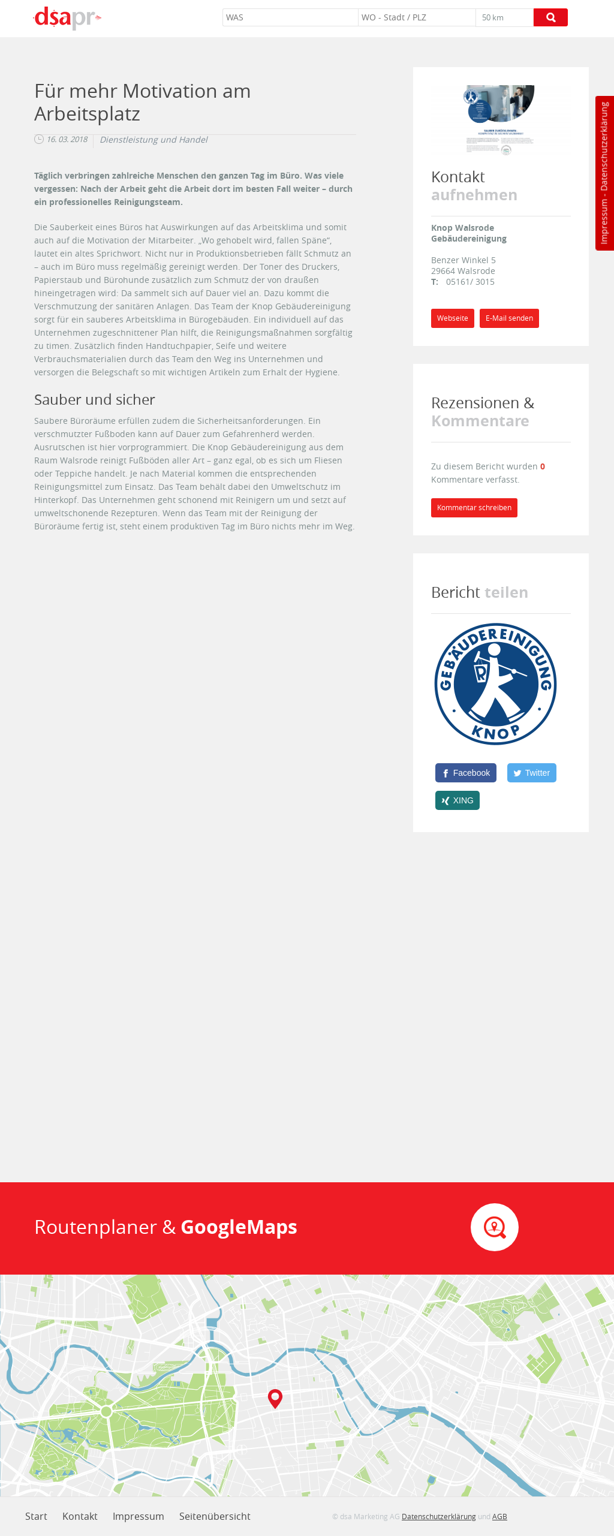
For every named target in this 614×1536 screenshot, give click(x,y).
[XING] (457, 800)
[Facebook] (465, 772)
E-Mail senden (509, 318)
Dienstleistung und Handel (153, 139)
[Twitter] (531, 772)
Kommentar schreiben (474, 507)
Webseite (452, 318)
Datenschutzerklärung (603, 146)
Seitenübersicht (215, 1516)
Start (36, 1516)
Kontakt (80, 1516)
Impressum (603, 222)
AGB (499, 1516)
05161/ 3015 (470, 281)
